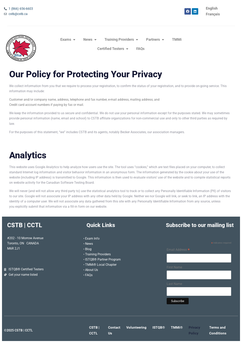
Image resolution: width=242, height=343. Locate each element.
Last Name (174, 284)
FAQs (140, 49)
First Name (174, 267)
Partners (155, 40)
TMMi (177, 40)
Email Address (178, 250)
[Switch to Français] (213, 14)
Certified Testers (112, 49)
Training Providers (121, 40)
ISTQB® (158, 327)
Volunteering (136, 327)
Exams (67, 40)
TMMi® (177, 327)
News (90, 40)
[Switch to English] (212, 8)
